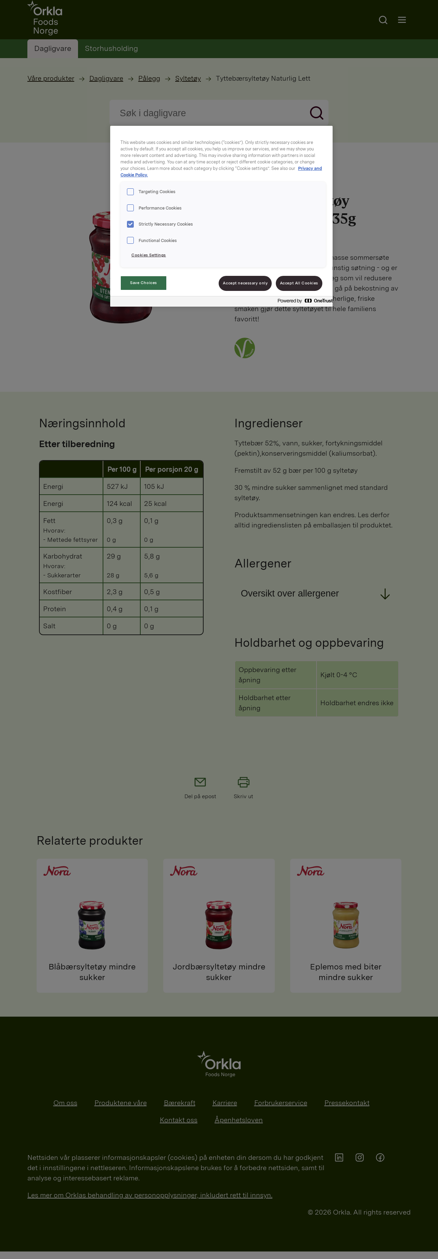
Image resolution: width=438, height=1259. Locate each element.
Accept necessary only (245, 283)
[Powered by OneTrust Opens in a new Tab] (303, 302)
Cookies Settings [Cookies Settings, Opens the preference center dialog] (148, 255)
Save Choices (143, 282)
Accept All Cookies (299, 283)
